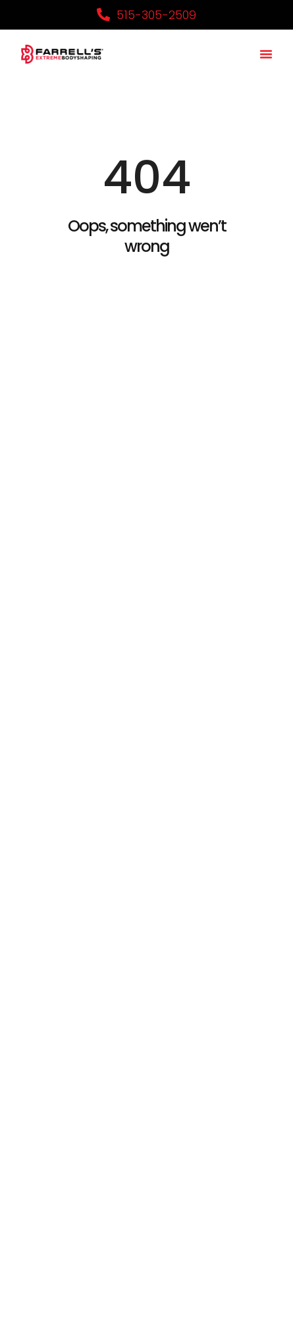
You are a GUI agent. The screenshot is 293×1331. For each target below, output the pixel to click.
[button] (266, 54)
